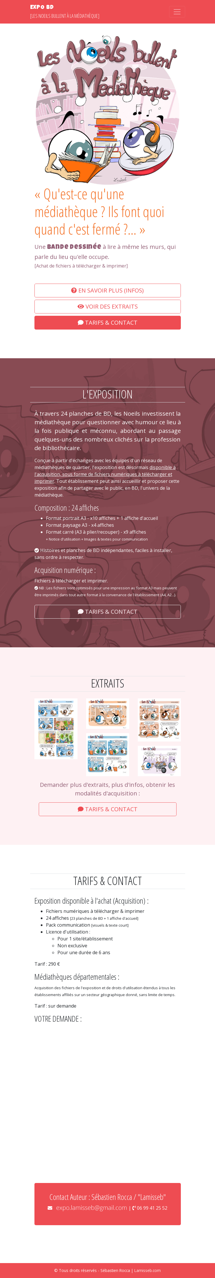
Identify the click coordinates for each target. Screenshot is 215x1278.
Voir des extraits (108, 306)
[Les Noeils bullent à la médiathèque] (64, 11)
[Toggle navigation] (177, 12)
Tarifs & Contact (107, 322)
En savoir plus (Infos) (107, 290)
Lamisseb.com (147, 1270)
